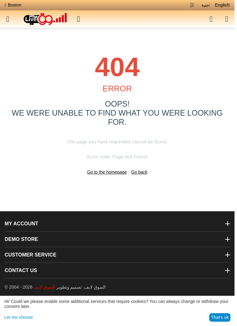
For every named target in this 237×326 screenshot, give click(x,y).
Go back (139, 172)
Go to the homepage (107, 172)
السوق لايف (44, 287)
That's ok (220, 317)
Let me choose (18, 317)
